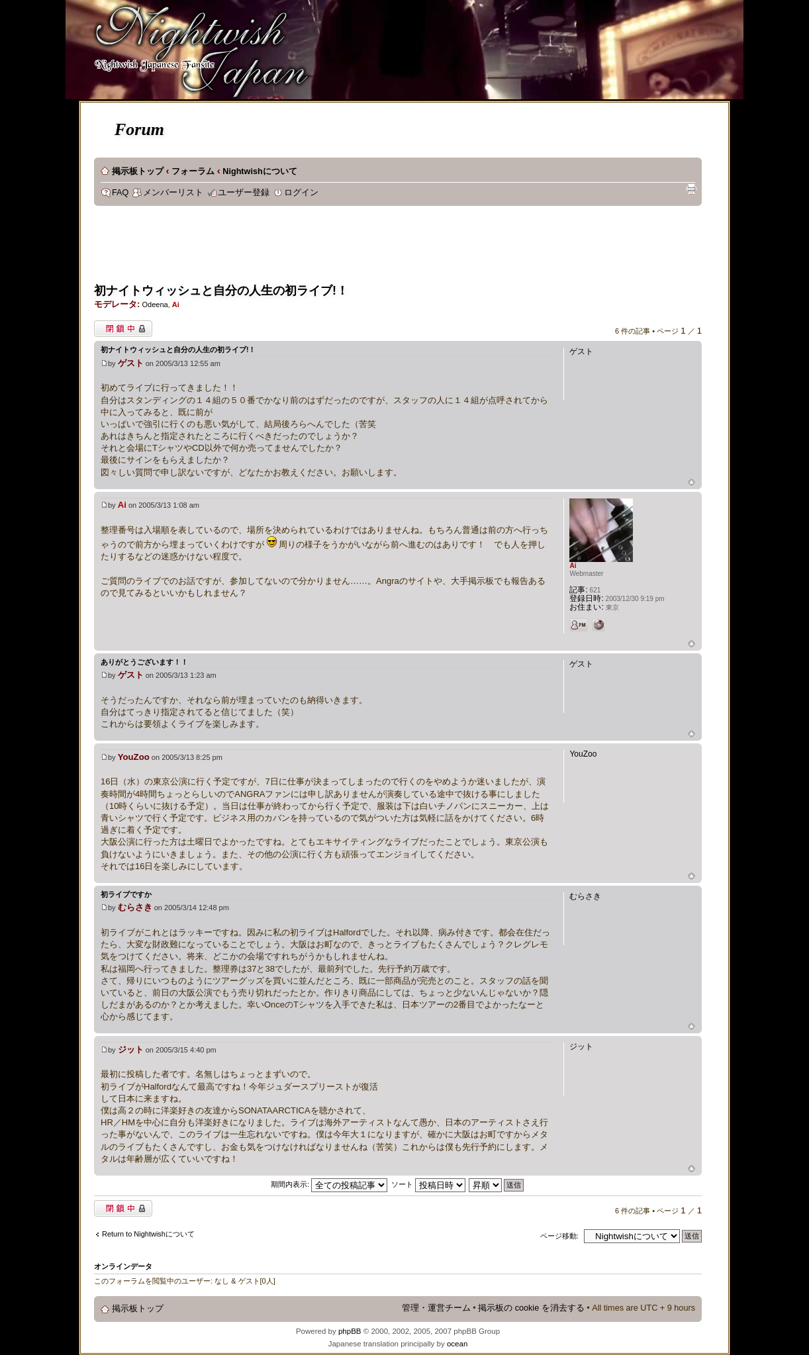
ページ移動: (559, 1236)
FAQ (120, 192)
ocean (457, 1344)
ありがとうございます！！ (144, 662)
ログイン (301, 192)
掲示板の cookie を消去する (531, 1308)
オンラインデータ (123, 1266)
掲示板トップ (138, 171)
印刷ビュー (691, 189)
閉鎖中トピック (123, 328)
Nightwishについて (259, 171)
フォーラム (192, 171)
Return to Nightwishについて (148, 1234)
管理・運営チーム (436, 1308)
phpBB (349, 1331)
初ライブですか (126, 894)
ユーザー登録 (243, 192)
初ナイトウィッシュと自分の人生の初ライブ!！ (221, 290)
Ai (175, 304)
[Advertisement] (335, 249)
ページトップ (691, 483)
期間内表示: (329, 1184)
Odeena (154, 304)
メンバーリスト (173, 192)
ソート (428, 1184)
